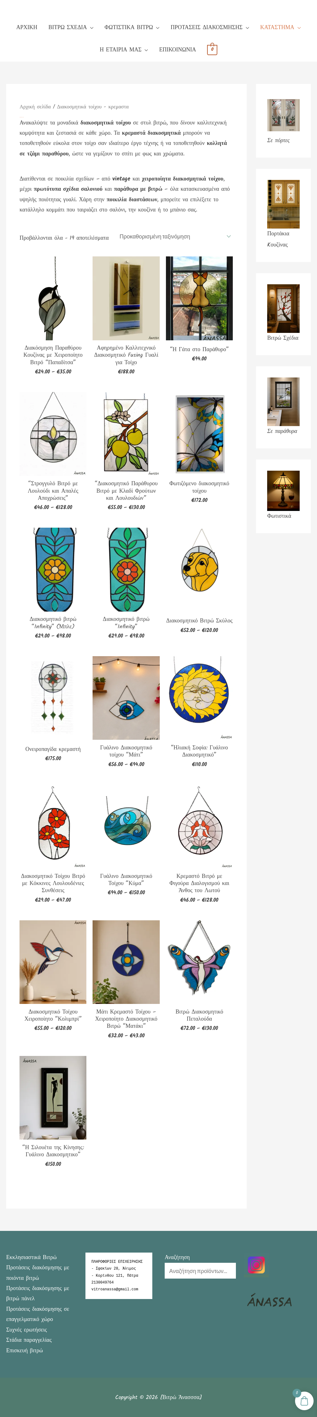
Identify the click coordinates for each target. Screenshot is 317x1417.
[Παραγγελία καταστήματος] (174, 236)
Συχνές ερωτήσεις (26, 1329)
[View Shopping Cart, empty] (212, 50)
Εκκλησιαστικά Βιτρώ (31, 1257)
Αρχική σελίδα (35, 107)
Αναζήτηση (177, 1257)
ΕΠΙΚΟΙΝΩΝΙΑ (177, 50)
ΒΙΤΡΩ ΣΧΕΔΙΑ (67, 27)
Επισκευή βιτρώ (24, 1350)
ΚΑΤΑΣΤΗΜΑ (277, 27)
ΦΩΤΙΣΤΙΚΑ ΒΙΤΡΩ (129, 27)
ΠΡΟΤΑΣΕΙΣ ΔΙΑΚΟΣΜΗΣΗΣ (206, 27)
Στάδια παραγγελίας (29, 1339)
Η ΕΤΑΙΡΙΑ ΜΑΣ (120, 50)
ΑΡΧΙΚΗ (26, 27)
